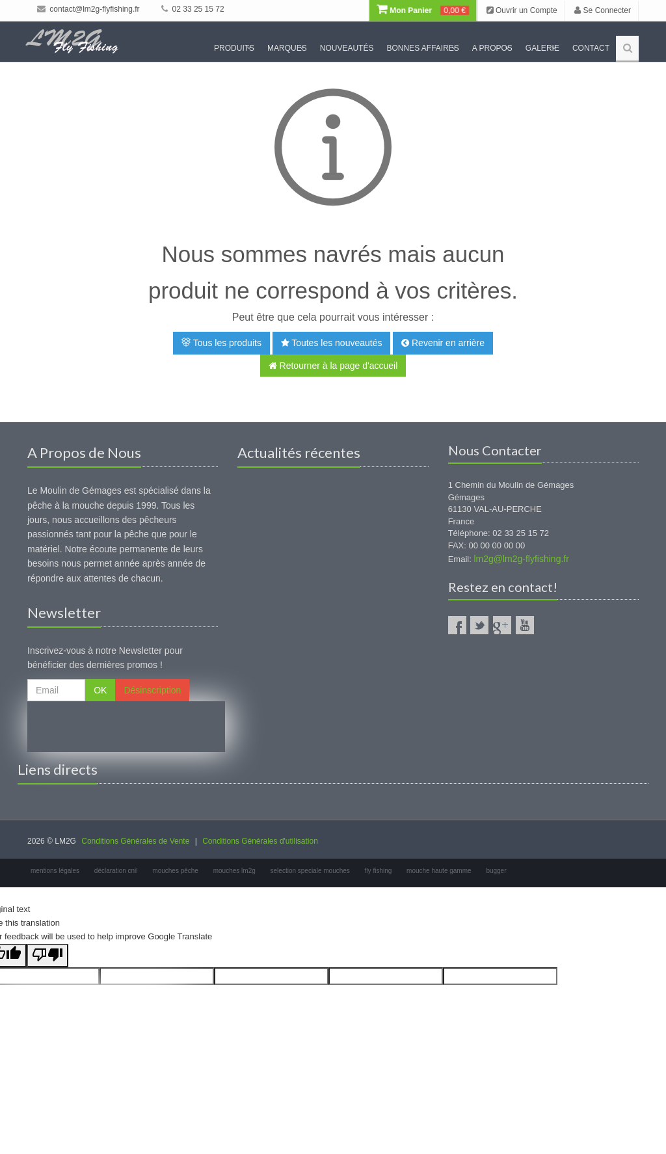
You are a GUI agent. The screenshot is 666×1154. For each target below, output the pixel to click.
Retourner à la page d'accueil (333, 365)
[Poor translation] (47, 956)
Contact (590, 48)
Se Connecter (602, 10)
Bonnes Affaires (422, 48)
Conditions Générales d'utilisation (260, 841)
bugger (496, 870)
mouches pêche (175, 870)
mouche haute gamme (439, 870)
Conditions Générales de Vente (135, 841)
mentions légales (55, 870)
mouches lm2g (234, 870)
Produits (234, 48)
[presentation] (126, 726)
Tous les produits (221, 343)
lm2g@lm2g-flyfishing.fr (520, 559)
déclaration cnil (116, 870)
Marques (287, 48)
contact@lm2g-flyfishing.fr (88, 9)
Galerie (542, 48)
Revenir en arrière (443, 343)
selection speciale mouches (310, 870)
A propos (492, 48)
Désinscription (152, 690)
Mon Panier (423, 10)
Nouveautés (347, 48)
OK (100, 690)
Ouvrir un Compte (521, 10)
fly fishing (378, 870)
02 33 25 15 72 (192, 9)
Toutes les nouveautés (331, 343)
